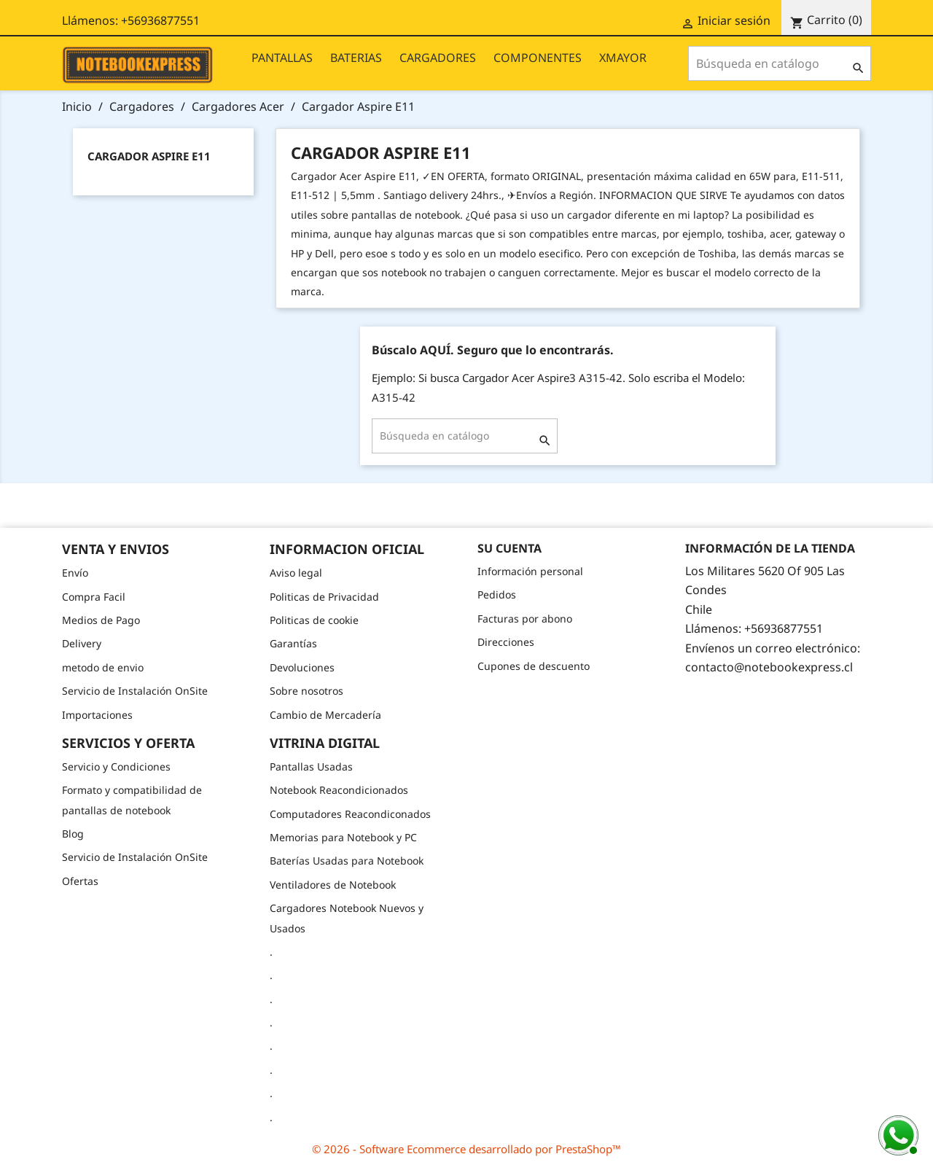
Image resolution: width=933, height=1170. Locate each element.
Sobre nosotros (306, 691)
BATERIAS (356, 58)
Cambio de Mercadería (325, 715)
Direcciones (505, 642)
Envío (75, 573)
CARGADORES (437, 58)
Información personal (530, 571)
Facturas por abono (524, 618)
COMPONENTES (537, 58)
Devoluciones (302, 667)
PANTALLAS (282, 58)
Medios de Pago (101, 620)
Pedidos (496, 594)
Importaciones (97, 715)
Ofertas (80, 881)
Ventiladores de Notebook (333, 885)
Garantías (293, 643)
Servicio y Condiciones (116, 766)
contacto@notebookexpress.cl (769, 667)
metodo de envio (103, 667)
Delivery (81, 643)
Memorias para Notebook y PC (343, 837)
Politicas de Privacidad (324, 597)
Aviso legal (296, 573)
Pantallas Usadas (311, 766)
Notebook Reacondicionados (339, 790)
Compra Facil (93, 597)
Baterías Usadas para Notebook (346, 860)
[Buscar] (779, 63)
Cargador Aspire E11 (149, 156)
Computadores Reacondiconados (350, 814)
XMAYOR (623, 58)
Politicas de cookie (314, 620)
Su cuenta (509, 548)
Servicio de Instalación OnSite (135, 691)
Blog (73, 834)
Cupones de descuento (533, 666)
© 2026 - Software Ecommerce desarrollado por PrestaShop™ (466, 1149)
